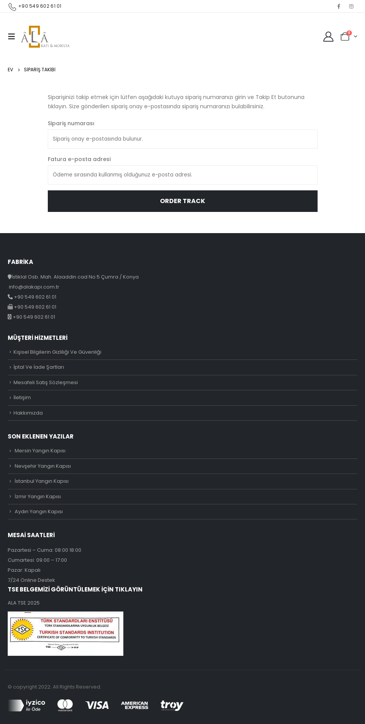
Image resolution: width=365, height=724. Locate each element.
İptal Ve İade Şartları (38, 367)
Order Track (182, 201)
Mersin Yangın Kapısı (40, 450)
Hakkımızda (28, 413)
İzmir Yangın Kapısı (38, 496)
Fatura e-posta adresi (79, 159)
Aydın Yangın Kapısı (39, 511)
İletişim (22, 397)
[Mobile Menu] (14, 36)
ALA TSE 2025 (24, 602)
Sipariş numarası (71, 123)
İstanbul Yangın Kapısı (42, 481)
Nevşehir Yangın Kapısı (43, 466)
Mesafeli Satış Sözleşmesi (45, 382)
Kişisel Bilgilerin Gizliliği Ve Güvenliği (57, 352)
